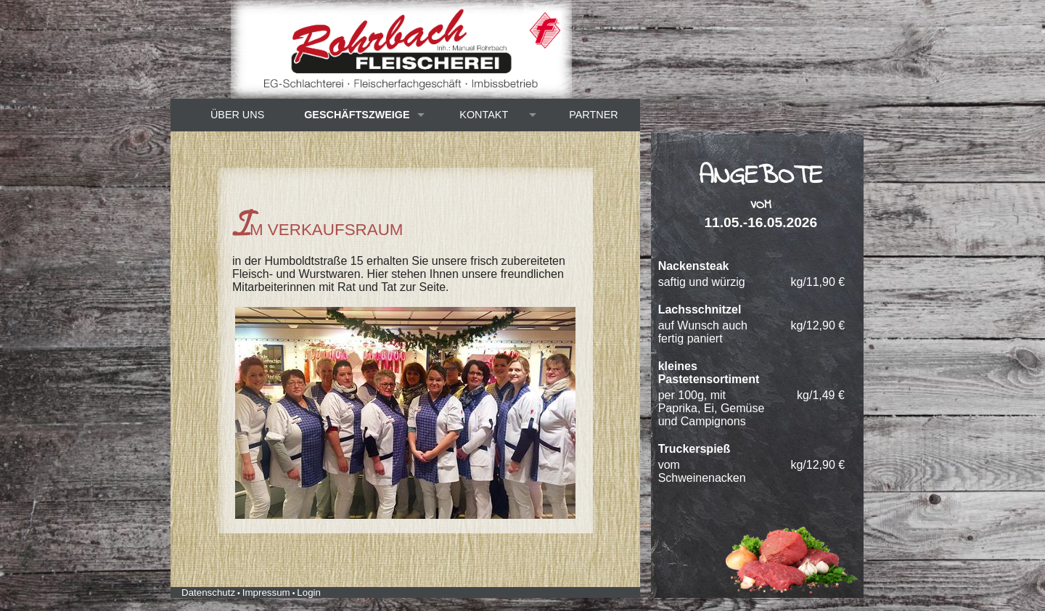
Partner (593, 114)
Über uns (237, 114)
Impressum (266, 592)
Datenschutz (208, 592)
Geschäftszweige (357, 114)
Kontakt (483, 114)
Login (309, 592)
